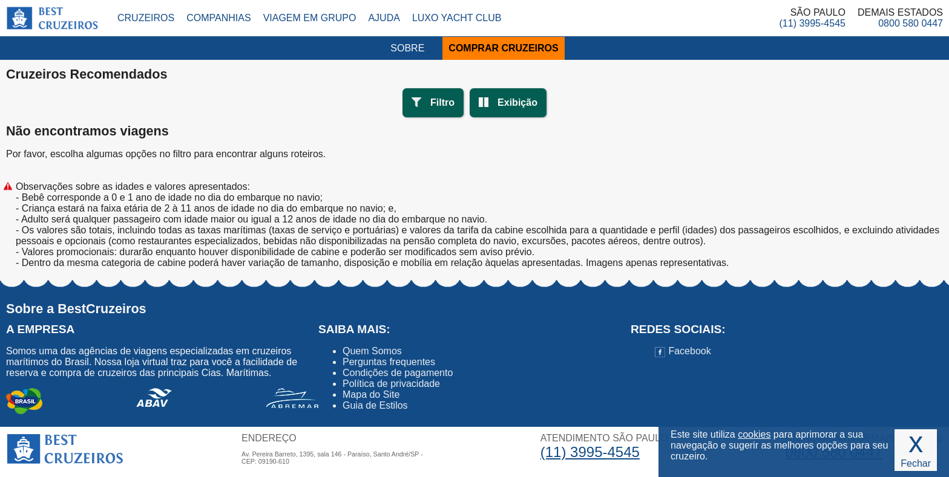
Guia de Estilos (375, 405)
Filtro (442, 102)
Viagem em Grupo (309, 18)
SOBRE (407, 48)
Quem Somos (372, 351)
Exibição (517, 102)
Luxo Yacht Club (457, 18)
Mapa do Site (371, 394)
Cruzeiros (145, 18)
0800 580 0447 (910, 23)
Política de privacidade (391, 383)
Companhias (218, 18)
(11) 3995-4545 (813, 23)
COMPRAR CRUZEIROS (503, 48)
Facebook (683, 351)
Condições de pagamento (398, 373)
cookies (754, 434)
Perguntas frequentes (389, 362)
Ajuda (383, 18)
